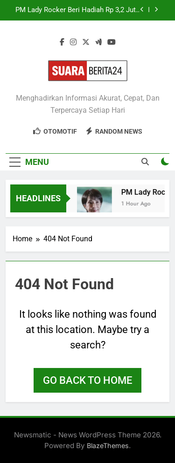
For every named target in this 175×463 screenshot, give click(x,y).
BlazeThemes (108, 445)
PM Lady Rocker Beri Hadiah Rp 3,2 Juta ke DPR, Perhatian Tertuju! (77, 10)
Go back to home (87, 380)
